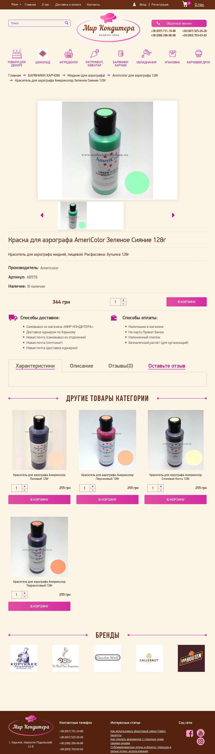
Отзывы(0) (120, 365)
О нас (45, 4)
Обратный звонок (174, 23)
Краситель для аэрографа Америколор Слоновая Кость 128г (176, 476)
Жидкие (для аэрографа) (86, 75)
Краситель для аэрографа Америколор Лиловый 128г (39, 476)
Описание (81, 365)
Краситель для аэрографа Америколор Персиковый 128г (107, 476)
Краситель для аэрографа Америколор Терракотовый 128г (39, 583)
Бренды (108, 635)
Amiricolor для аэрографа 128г (135, 75)
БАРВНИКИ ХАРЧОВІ (44, 75)
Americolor (49, 268)
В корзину (187, 302)
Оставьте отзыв (166, 365)
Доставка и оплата (68, 4)
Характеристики (35, 365)
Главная (30, 4)
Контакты (93, 4)
